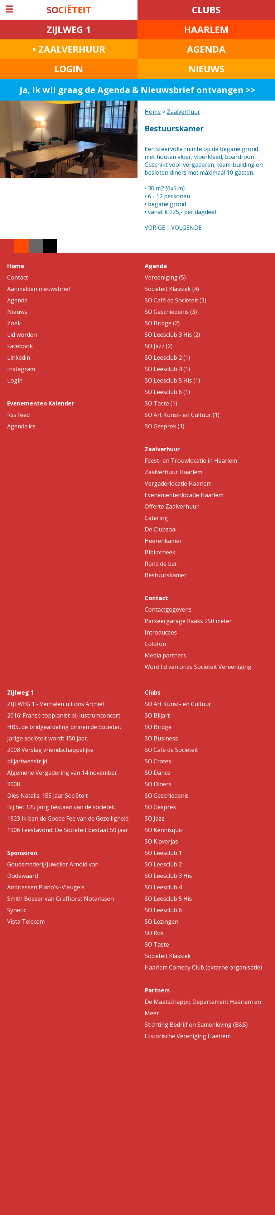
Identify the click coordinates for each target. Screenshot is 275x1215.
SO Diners (158, 784)
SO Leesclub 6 (163, 910)
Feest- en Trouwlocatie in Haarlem (191, 461)
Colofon (155, 644)
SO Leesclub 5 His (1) (172, 380)
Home (153, 112)
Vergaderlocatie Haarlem (178, 483)
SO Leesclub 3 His (168, 876)
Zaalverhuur (183, 112)
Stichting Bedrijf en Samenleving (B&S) (196, 1025)
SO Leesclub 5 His (168, 899)
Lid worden (22, 335)
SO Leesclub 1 (163, 853)
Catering (156, 518)
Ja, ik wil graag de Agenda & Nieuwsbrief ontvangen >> (138, 90)
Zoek (14, 323)
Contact (17, 277)
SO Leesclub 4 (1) (167, 369)
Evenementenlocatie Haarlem (184, 495)
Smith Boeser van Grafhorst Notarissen (60, 899)
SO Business (161, 738)
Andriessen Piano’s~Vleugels (46, 887)
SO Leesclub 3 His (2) (172, 335)
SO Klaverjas (161, 841)
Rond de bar (161, 564)
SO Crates (158, 761)
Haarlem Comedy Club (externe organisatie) (203, 967)
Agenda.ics (21, 426)
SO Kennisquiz (164, 830)
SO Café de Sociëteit (171, 750)
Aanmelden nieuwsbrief (39, 289)
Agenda (17, 300)
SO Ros (154, 933)
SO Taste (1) (161, 403)
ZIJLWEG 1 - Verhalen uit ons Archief (56, 704)
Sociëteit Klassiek (168, 956)
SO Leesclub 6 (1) (167, 392)
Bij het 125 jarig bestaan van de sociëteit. (61, 807)
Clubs (152, 692)
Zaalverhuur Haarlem (173, 472)
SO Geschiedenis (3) (171, 312)
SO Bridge (158, 727)
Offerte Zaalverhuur (172, 506)
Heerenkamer (163, 541)
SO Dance (157, 773)
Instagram (21, 369)
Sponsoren (22, 853)
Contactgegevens (168, 609)
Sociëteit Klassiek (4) (172, 289)
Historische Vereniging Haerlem (188, 1036)
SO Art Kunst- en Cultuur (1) (182, 415)
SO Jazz (154, 818)
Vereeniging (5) (165, 277)
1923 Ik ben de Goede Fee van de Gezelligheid (68, 818)
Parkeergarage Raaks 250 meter (188, 621)
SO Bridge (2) (162, 323)
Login (15, 380)
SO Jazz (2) (159, 346)
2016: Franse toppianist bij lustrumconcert (63, 715)
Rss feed (18, 415)
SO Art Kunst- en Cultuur (178, 704)
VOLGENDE (186, 228)
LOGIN (68, 69)
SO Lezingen (161, 921)
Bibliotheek (160, 552)
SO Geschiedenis (167, 796)
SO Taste (157, 944)
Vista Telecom (26, 921)
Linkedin (18, 357)
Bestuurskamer (166, 575)
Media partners (165, 655)
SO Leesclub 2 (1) (167, 357)
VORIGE (155, 228)
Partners (157, 990)
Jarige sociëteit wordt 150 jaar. (47, 738)
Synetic (16, 910)
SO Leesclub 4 (163, 887)
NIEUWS (206, 69)
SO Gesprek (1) (164, 426)
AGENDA (206, 49)
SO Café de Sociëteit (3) (175, 300)
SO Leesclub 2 (163, 864)
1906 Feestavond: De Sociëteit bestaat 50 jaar (67, 830)
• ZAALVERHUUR (69, 49)
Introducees (161, 632)
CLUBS (206, 10)
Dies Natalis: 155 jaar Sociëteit (47, 796)
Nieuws (17, 312)
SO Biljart (157, 715)
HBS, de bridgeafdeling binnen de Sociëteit (64, 727)
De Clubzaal (161, 529)
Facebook (20, 346)
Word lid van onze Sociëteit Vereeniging (198, 667)
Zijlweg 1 (20, 692)
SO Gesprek (160, 807)
